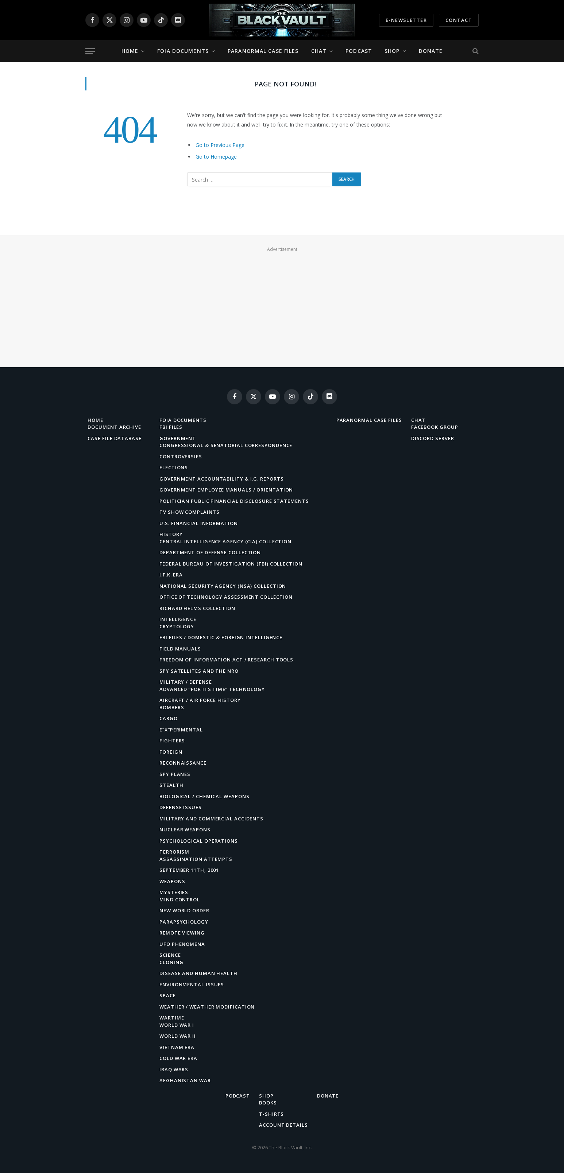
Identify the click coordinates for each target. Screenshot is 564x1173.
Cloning (171, 962)
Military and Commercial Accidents (211, 818)
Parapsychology (183, 921)
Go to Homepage (216, 156)
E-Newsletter (406, 20)
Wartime (171, 1017)
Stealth (171, 785)
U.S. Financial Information (198, 523)
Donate (431, 50)
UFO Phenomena (182, 944)
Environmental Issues (191, 984)
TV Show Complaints (189, 512)
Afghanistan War (185, 1080)
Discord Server (432, 438)
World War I (176, 1025)
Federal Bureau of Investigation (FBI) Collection (230, 563)
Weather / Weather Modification (207, 1006)
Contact (458, 20)
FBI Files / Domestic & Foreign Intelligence (220, 637)
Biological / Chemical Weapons (204, 796)
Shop (392, 50)
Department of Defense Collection (210, 552)
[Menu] (90, 51)
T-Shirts (271, 1114)
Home (129, 50)
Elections (173, 467)
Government (177, 438)
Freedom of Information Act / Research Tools (226, 659)
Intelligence (177, 619)
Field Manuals (180, 648)
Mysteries (173, 892)
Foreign (170, 752)
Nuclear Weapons (184, 829)
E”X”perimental (181, 729)
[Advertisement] (282, 305)
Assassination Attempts (195, 859)
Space (167, 995)
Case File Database (114, 438)
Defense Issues (180, 807)
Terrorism (174, 851)
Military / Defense (185, 682)
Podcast (358, 50)
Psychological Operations (198, 841)
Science (170, 955)
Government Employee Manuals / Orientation (226, 489)
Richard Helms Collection (197, 608)
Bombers (171, 707)
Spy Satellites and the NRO (199, 671)
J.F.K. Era (171, 574)
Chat (319, 50)
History (170, 534)
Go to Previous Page (220, 144)
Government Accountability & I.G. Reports (221, 478)
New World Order (184, 910)
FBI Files (170, 427)
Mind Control (179, 899)
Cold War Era (178, 1058)
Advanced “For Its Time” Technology (212, 689)
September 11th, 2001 (189, 870)
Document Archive (114, 427)
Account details (283, 1125)
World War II (177, 1036)
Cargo (168, 718)
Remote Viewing (182, 932)
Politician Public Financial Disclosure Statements (234, 501)
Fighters (172, 740)
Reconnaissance (182, 763)
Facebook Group (434, 427)
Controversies (180, 456)
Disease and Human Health (198, 973)
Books (268, 1102)
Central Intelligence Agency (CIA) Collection (225, 541)
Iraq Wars (173, 1069)
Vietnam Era (176, 1047)
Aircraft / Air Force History (199, 700)
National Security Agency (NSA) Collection (222, 586)
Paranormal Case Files (263, 50)
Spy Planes (174, 774)
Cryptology (176, 626)
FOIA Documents (183, 50)
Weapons (172, 881)
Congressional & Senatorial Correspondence (225, 445)
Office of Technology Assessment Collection (226, 597)
